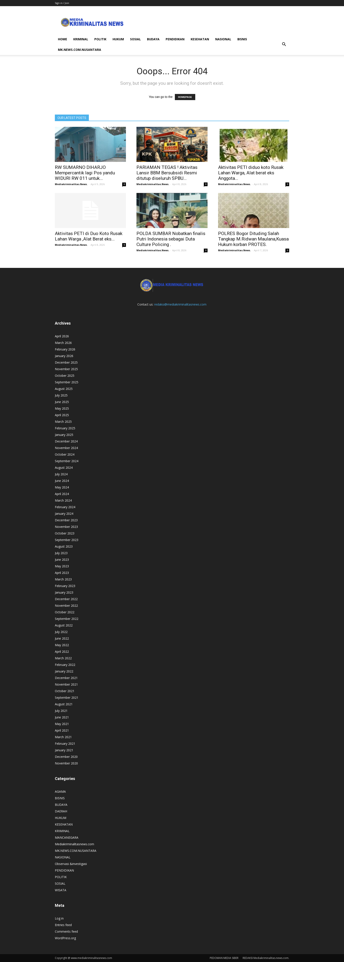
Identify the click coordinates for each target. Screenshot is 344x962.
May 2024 (62, 487)
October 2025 (64, 375)
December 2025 (66, 362)
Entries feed (63, 925)
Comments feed (66, 931)
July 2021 (61, 711)
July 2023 (61, 553)
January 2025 (64, 435)
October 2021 (64, 691)
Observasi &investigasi (71, 864)
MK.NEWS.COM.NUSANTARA (79, 50)
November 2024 (66, 448)
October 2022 (64, 612)
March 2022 (63, 658)
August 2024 (64, 467)
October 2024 (64, 454)
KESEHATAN (200, 39)
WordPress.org (65, 938)
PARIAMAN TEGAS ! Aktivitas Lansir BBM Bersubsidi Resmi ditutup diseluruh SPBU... (166, 173)
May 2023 (62, 566)
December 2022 (66, 599)
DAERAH (61, 811)
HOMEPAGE (185, 97)
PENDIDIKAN (175, 39)
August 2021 (64, 704)
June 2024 (62, 481)
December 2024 (66, 441)
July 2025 (61, 395)
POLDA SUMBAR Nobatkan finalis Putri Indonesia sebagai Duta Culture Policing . (170, 239)
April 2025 (62, 415)
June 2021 (62, 717)
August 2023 (64, 546)
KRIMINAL (80, 39)
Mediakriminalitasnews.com (74, 844)
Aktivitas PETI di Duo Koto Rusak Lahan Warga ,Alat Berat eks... (88, 236)
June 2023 (62, 559)
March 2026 (63, 343)
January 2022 (64, 671)
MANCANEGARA (66, 837)
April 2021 (62, 730)
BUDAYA (153, 39)
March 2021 (63, 737)
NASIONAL (223, 39)
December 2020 (66, 757)
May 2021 (62, 724)
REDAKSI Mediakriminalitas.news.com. (266, 958)
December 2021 (66, 678)
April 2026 (62, 336)
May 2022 (62, 645)
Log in (59, 918)
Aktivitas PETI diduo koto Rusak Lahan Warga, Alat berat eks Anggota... (250, 173)
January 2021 (64, 750)
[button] (284, 44)
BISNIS (242, 39)
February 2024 (65, 507)
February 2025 (65, 428)
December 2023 (66, 520)
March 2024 (63, 500)
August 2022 (64, 625)
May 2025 (62, 408)
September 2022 (66, 619)
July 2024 (61, 474)
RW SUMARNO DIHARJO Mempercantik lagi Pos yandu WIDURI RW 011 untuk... (85, 173)
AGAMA (60, 791)
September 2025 (66, 382)
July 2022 (61, 632)
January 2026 (64, 356)
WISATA (60, 890)
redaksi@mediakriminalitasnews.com (180, 304)
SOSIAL (135, 39)
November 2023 (66, 527)
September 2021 (66, 697)
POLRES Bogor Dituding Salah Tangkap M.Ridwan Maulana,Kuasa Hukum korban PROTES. (253, 239)
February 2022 (65, 665)
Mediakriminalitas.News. (71, 184)
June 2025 (62, 402)
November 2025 (66, 369)
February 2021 (65, 743)
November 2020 (66, 763)
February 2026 (65, 349)
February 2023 (65, 586)
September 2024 (66, 461)
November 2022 (66, 605)
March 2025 (63, 421)
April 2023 (62, 573)
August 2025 (64, 389)
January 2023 (64, 592)
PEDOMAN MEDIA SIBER (224, 958)
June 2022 (62, 638)
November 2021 (66, 684)
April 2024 (62, 494)
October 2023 (64, 533)
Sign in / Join (62, 3)
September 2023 (66, 540)
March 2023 (63, 579)
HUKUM (118, 39)
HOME (62, 39)
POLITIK (100, 39)
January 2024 (64, 513)
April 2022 (62, 651)
